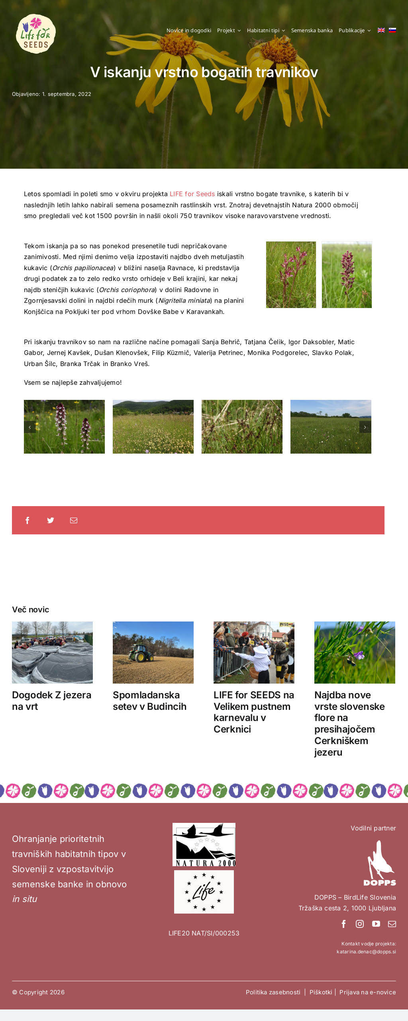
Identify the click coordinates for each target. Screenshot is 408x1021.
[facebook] (344, 924)
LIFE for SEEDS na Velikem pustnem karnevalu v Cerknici (254, 712)
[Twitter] (50, 520)
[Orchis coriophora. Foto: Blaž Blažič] (347, 274)
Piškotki (321, 992)
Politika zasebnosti (274, 992)
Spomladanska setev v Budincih (149, 700)
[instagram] (360, 924)
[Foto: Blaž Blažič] (291, 274)
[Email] (73, 520)
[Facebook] (27, 520)
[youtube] (376, 924)
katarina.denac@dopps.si (366, 952)
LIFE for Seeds (192, 194)
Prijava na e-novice (367, 992)
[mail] (392, 924)
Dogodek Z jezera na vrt (51, 700)
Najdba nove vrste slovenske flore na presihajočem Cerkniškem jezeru (349, 723)
